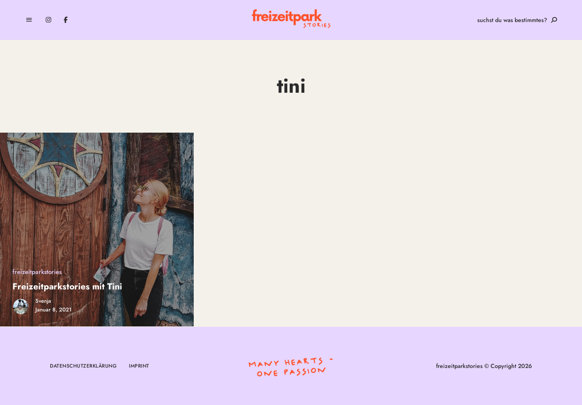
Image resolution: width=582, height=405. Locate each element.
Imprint (139, 366)
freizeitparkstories (37, 272)
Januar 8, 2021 (53, 310)
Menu (29, 20)
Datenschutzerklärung (83, 366)
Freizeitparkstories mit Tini (67, 286)
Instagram (48, 20)
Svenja (43, 301)
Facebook (65, 20)
